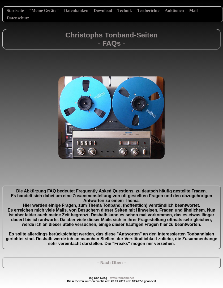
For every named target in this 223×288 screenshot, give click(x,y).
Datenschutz (18, 18)
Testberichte (148, 10)
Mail (193, 10)
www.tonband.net (122, 278)
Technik (124, 10)
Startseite (15, 10)
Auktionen (174, 10)
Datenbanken (76, 10)
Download (103, 10)
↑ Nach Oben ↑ (111, 262)
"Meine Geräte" (44, 10)
